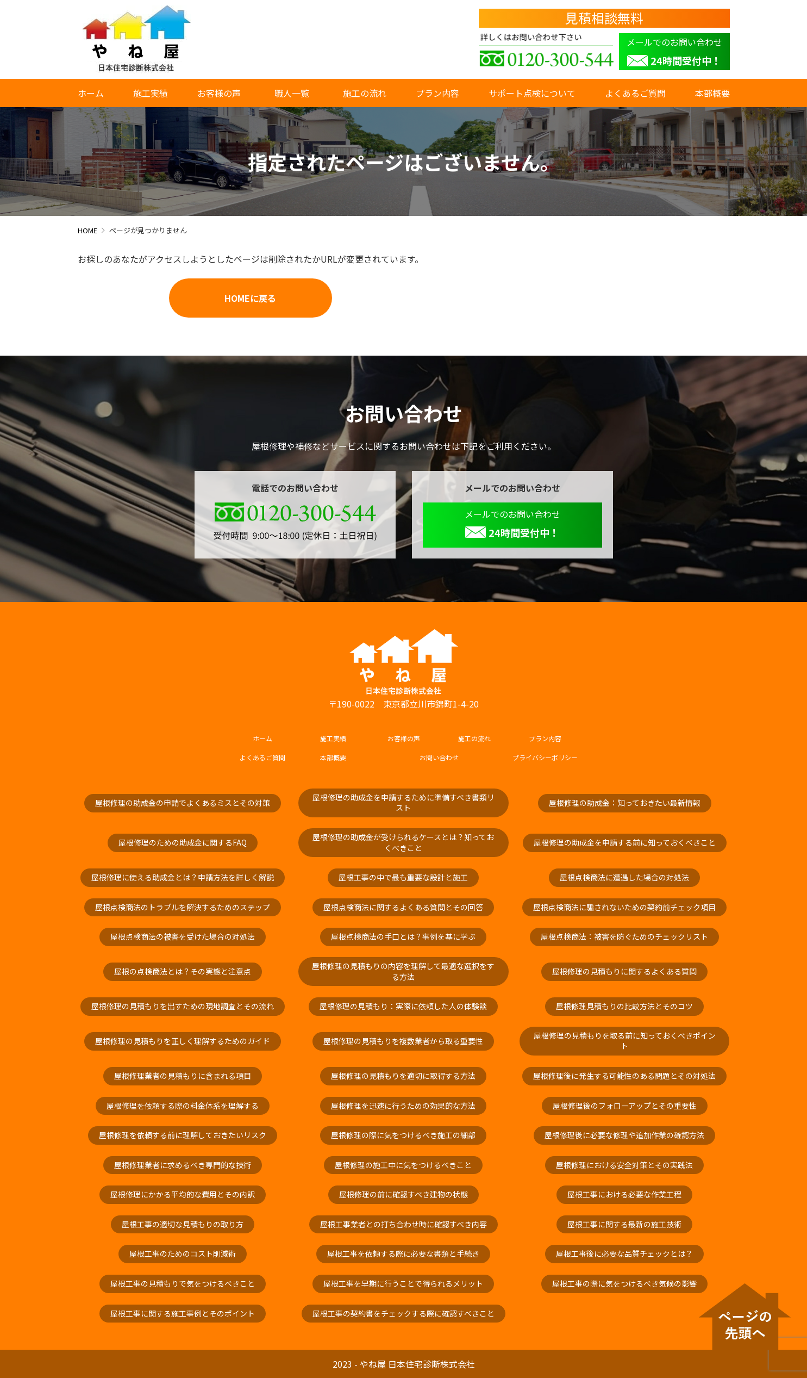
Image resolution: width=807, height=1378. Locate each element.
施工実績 (150, 93)
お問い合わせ (439, 757)
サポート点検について (532, 93)
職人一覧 (294, 93)
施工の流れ (364, 93)
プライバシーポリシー (545, 757)
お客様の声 (219, 93)
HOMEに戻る (250, 298)
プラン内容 (437, 93)
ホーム (91, 93)
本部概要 (712, 93)
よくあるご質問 (635, 93)
